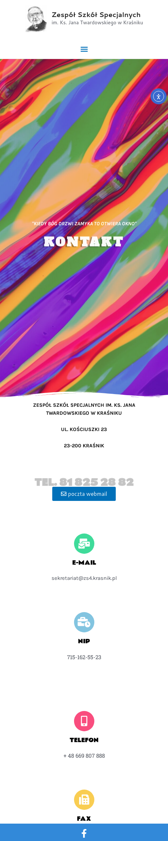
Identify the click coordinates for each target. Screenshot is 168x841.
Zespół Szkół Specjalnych (96, 14)
